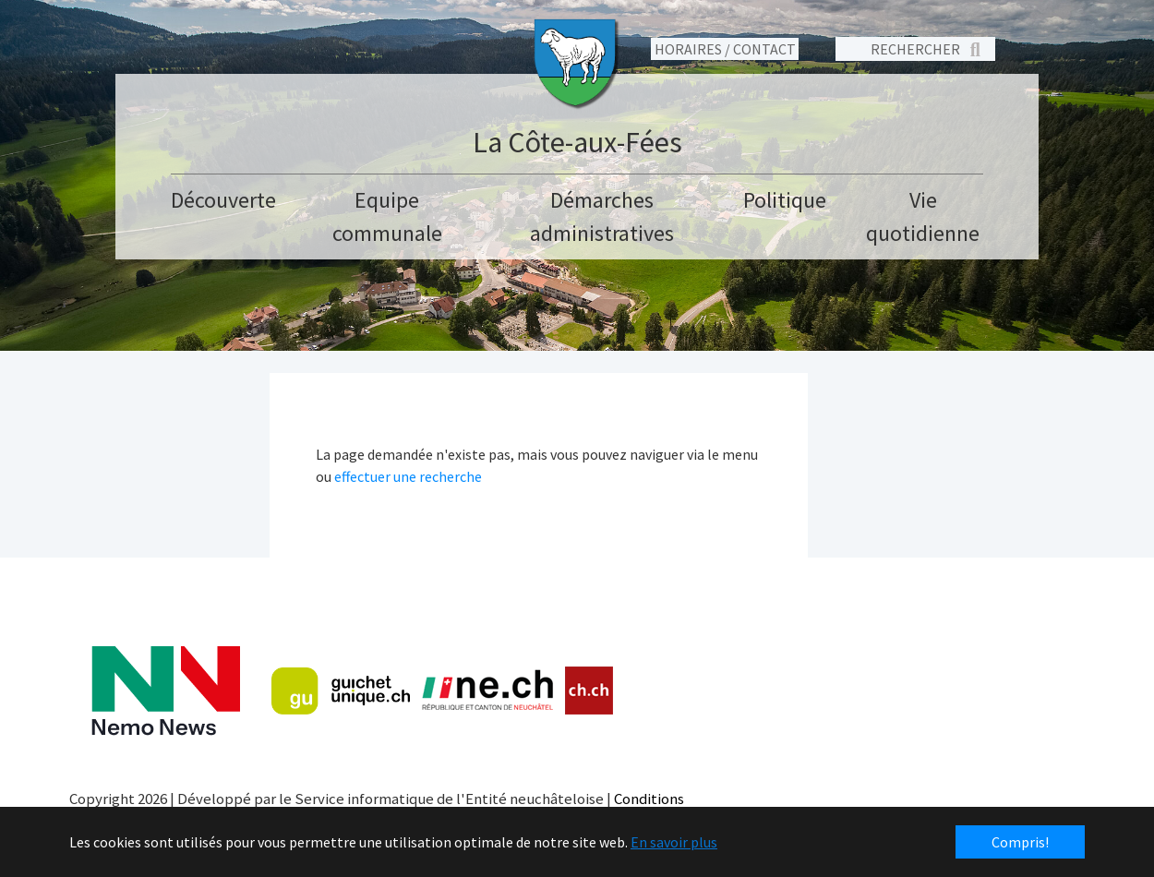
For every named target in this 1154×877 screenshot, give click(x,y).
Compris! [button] (1020, 842)
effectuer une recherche (408, 476)
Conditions (649, 798)
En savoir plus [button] (674, 842)
